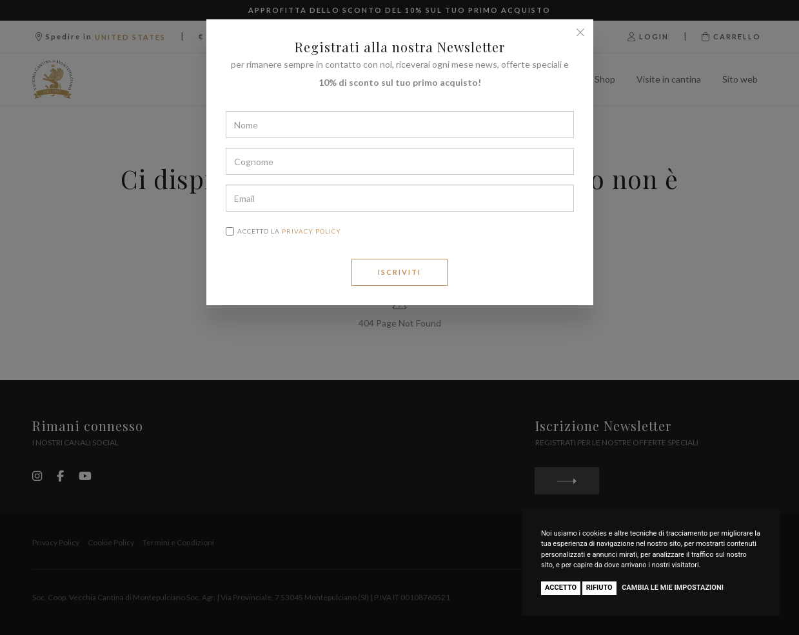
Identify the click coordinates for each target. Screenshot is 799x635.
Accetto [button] (561, 587)
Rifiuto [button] (599, 587)
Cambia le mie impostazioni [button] (673, 587)
